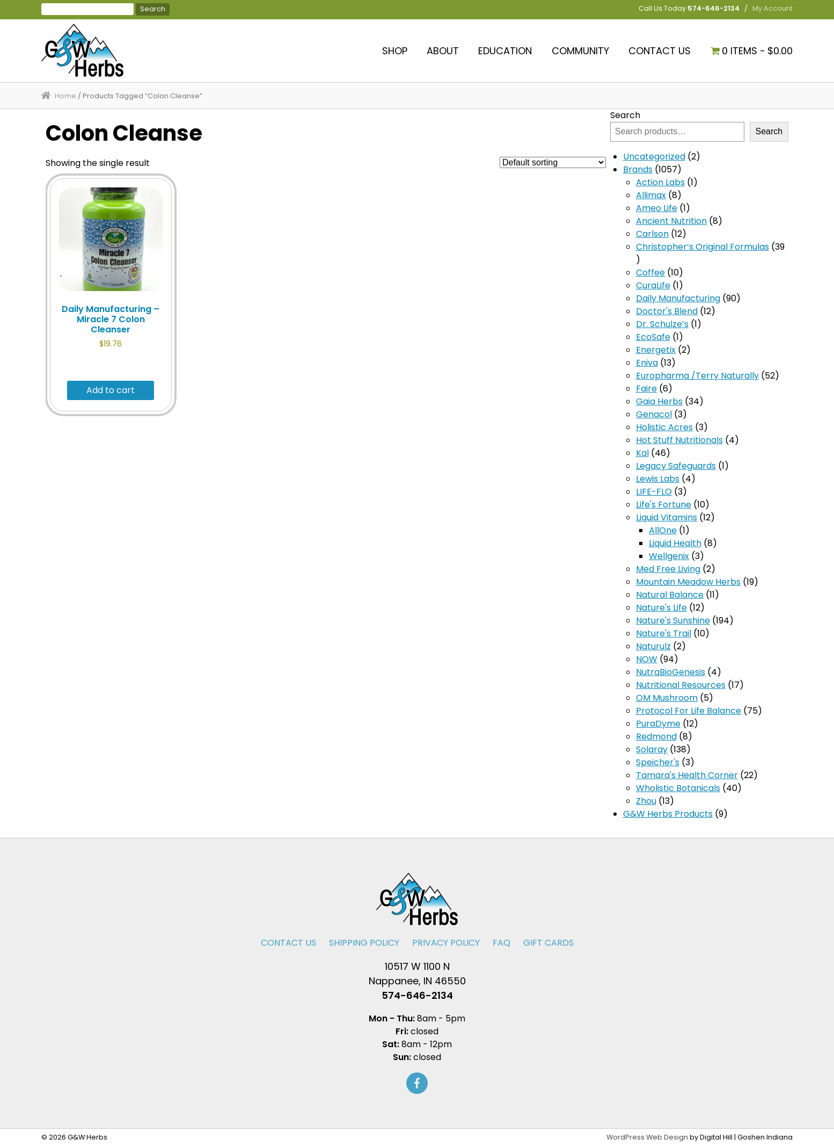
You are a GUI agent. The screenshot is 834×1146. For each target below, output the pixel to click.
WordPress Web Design (647, 1137)
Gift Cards (548, 943)
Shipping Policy (364, 943)
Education (505, 50)
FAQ (501, 943)
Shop (394, 50)
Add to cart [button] (110, 390)
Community (580, 50)
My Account (772, 8)
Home (65, 95)
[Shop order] (553, 162)
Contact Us (659, 50)
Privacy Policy (446, 943)
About (443, 50)
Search (625, 115)
